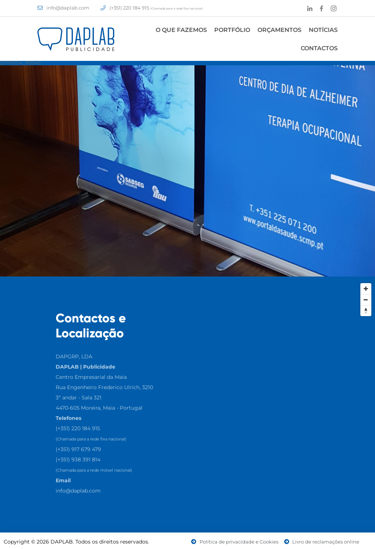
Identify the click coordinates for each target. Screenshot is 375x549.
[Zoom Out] (365, 299)
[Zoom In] (365, 288)
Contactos (319, 48)
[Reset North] (365, 310)
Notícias (323, 29)
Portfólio (232, 29)
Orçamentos (279, 29)
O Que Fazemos (181, 29)
